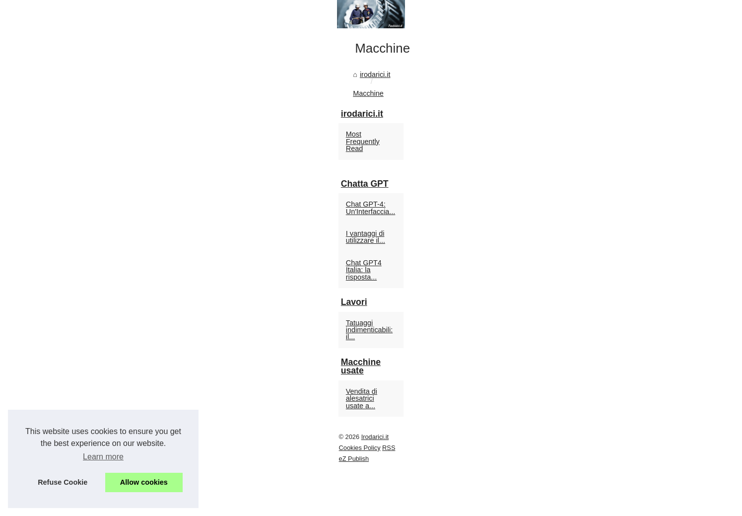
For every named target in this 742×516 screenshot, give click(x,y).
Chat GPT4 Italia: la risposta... (580, 382)
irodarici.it (97, 317)
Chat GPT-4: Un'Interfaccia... (578, 339)
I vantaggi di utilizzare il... (572, 361)
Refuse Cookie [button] (62, 482)
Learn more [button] (103, 456)
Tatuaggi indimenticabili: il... (576, 428)
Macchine (137, 317)
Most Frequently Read (568, 283)
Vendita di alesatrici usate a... (579, 474)
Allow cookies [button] (144, 482)
